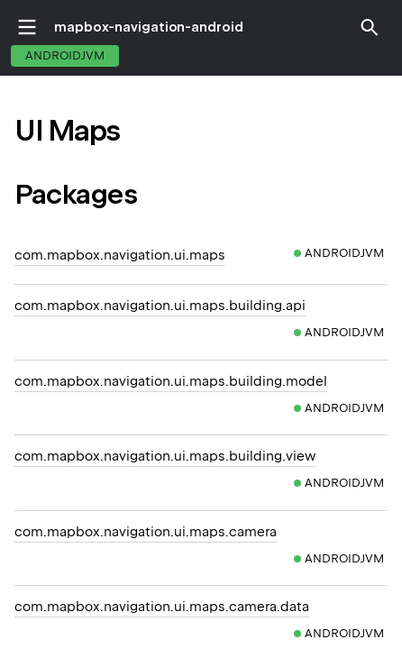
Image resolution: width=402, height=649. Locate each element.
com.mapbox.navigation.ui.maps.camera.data (161, 607)
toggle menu (27, 27)
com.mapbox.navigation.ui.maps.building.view (164, 456)
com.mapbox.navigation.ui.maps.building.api (160, 305)
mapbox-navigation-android (148, 27)
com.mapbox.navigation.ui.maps (119, 255)
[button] (370, 27)
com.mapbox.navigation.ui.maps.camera (145, 532)
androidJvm (65, 55)
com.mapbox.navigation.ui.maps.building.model (170, 381)
